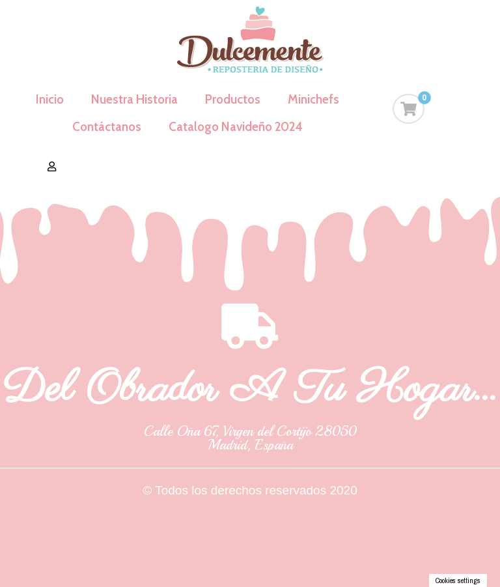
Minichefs (313, 99)
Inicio (50, 99)
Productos (232, 99)
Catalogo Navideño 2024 (236, 126)
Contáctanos (106, 126)
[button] (52, 167)
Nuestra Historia (134, 99)
